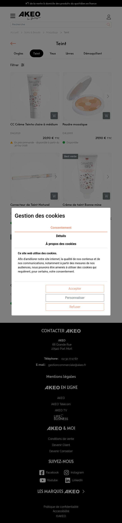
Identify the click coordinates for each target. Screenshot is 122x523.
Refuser (74, 307)
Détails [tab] (61, 236)
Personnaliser (75, 298)
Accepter (75, 289)
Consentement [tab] (60, 228)
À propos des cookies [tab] (61, 244)
